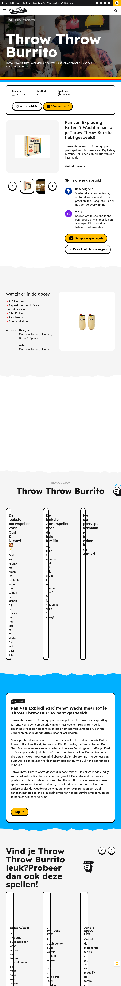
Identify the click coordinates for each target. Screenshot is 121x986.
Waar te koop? (62, 106)
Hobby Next (14, 3)
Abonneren (100, 933)
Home (4, 3)
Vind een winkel (53, 3)
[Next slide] (52, 187)
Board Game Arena (39, 3)
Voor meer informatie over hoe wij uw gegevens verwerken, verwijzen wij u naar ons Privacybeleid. (86, 972)
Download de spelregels (88, 250)
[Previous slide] (102, 772)
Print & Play (25, 3)
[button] (27, 187)
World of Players (67, 3)
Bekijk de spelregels (86, 238)
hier (83, 961)
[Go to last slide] (12, 187)
